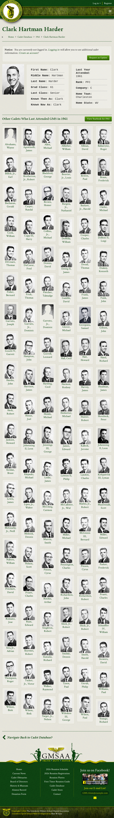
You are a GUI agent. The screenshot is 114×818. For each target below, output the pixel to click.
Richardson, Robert (85, 597)
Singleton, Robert (47, 629)
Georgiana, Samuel (85, 326)
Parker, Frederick (103, 566)
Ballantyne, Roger (103, 147)
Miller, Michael (66, 536)
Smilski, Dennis (66, 655)
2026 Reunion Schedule (57, 769)
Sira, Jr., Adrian (10, 649)
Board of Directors (19, 781)
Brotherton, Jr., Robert (29, 177)
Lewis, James (10, 500)
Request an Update (98, 57)
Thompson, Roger (11, 679)
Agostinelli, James (29, 148)
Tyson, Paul (66, 685)
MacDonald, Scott (104, 506)
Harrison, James (29, 388)
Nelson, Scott (29, 565)
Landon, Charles (85, 476)
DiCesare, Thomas (10, 263)
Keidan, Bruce (10, 471)
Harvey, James (85, 388)
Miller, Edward (103, 536)
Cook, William (10, 234)
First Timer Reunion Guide (57, 781)
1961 (38, 37)
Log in (97, 3)
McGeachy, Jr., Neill (10, 529)
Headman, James (103, 388)
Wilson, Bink (10, 708)
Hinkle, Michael (47, 415)
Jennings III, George (47, 448)
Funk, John (103, 299)
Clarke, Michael (103, 208)
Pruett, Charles (29, 594)
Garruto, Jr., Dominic (47, 324)
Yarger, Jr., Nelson (47, 717)
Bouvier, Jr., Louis (66, 176)
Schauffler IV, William (103, 629)
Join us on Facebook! (95, 770)
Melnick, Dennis (29, 535)
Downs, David (48, 264)
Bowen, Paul (85, 177)
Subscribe (95, 798)
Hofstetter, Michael (66, 414)
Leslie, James (47, 479)
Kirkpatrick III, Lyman (104, 476)
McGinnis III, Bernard (85, 536)
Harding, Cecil (47, 385)
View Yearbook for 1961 (98, 118)
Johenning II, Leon (29, 447)
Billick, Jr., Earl (10, 175)
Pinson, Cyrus (85, 567)
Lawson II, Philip (66, 477)
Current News (19, 773)
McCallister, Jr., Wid (67, 506)
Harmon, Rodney (66, 385)
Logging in (54, 49)
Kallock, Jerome (85, 447)
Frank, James (84, 296)
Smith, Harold (84, 656)
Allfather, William (66, 147)
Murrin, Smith (47, 541)
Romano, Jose (10, 620)
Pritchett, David (10, 590)
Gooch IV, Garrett (10, 352)
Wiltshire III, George (66, 717)
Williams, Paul (104, 690)
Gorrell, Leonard (47, 355)
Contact (57, 794)
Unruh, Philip (85, 685)
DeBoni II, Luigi (103, 239)
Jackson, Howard (10, 441)
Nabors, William (10, 561)
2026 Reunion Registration (57, 773)
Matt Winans (56, 813)
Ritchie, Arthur (47, 600)
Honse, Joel (29, 417)
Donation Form (19, 794)
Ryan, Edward (29, 623)
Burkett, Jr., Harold (85, 207)
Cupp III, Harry (29, 237)
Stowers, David (103, 660)
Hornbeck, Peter (103, 417)
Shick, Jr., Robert (66, 625)
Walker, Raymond (48, 687)
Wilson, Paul (85, 716)
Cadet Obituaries (19, 777)
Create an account (28, 53)
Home (11, 37)
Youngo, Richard (103, 720)
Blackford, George (47, 174)
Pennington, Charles (67, 566)
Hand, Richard (103, 359)
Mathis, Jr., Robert (85, 505)
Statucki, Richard (47, 658)
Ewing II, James (66, 270)
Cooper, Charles (85, 236)
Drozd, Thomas (85, 266)
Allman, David (85, 147)
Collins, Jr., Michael (47, 234)
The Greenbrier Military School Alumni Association (48, 811)
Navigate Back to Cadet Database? (27, 737)
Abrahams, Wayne (10, 146)
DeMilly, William (66, 240)
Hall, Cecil (66, 358)
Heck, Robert (10, 412)
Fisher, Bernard (10, 293)
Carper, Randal (29, 208)
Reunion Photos (57, 777)
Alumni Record (19, 790)
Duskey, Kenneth (103, 269)
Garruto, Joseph (10, 322)
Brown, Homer (48, 203)
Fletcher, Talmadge (48, 294)
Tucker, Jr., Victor (29, 682)
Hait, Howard (85, 358)
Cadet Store (57, 790)
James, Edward (66, 447)
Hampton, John (29, 358)
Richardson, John (67, 596)
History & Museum (19, 785)
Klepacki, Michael (29, 476)
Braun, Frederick (103, 178)
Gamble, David (66, 299)
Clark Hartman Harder (54, 37)
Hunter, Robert (85, 418)
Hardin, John (10, 381)
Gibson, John (103, 329)
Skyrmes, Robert (29, 652)
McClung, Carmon (47, 508)
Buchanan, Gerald (10, 204)
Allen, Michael (47, 146)
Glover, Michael (66, 328)
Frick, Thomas (29, 296)
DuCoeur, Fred (29, 266)
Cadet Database (25, 37)
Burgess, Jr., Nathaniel (66, 207)
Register (108, 3)
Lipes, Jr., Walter (29, 506)
